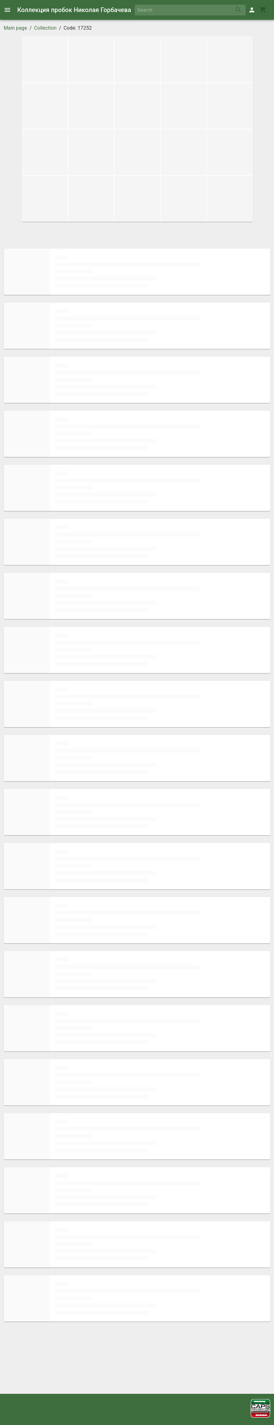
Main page (15, 28)
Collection (45, 28)
